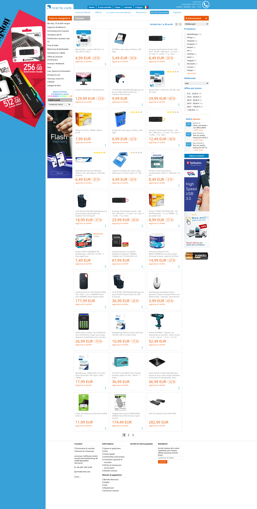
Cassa (117, 7)
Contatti (128, 7)
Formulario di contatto (85, 448)
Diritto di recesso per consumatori (112, 466)
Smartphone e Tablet (56, 53)
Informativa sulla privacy (113, 457)
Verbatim (190, 41)
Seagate (190, 60)
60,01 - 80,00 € (193, 103)
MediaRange (192, 34)
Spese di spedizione (112, 448)
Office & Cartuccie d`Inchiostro (54, 58)
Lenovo (190, 67)
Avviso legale (109, 454)
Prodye (189, 70)
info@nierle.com (82, 472)
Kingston (190, 44)
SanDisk (190, 54)
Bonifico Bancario (110, 479)
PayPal (106, 482)
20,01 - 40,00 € (192, 97)
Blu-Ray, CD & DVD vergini (58, 23)
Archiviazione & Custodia (58, 31)
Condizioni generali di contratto (112, 460)
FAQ (105, 451)
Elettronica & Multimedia (58, 49)
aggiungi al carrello (83, 61)
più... (77, 477)
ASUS (189, 57)
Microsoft (190, 64)
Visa (105, 485)
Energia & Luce (53, 75)
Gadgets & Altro (54, 85)
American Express (111, 491)
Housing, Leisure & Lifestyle (55, 80)
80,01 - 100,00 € (193, 107)
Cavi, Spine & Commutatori (58, 71)
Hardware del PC (54, 34)
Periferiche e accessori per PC (58, 40)
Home (92, 7)
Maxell (189, 47)
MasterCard (108, 488)
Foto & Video (53, 45)
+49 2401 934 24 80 (83, 467)
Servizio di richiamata (84, 451)
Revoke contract (110, 471)
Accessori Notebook (55, 63)
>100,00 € (191, 110)
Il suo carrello (104, 7)
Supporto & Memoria (56, 27)
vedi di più (191, 73)
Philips (189, 37)
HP (188, 50)
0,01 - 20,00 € (192, 93)
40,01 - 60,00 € (192, 100)
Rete (49, 67)
